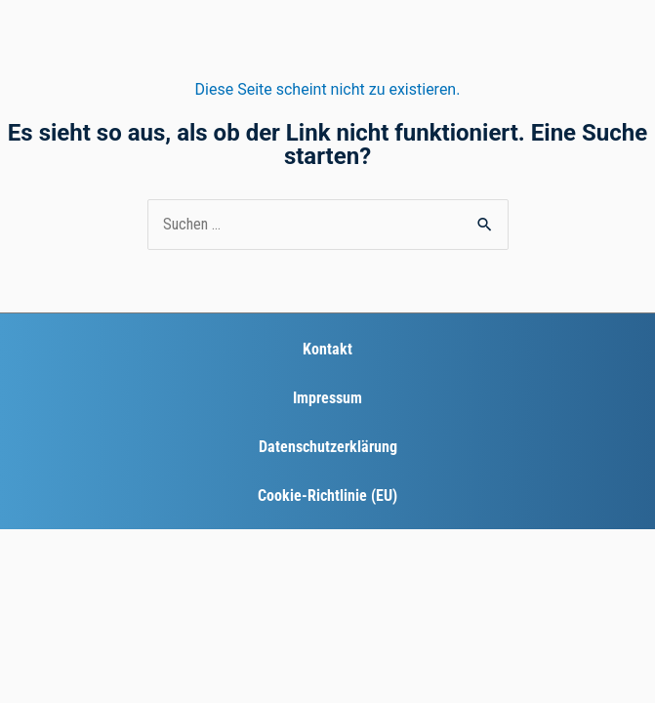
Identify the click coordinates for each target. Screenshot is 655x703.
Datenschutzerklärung (328, 446)
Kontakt (327, 349)
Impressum (327, 398)
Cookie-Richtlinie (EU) (327, 495)
